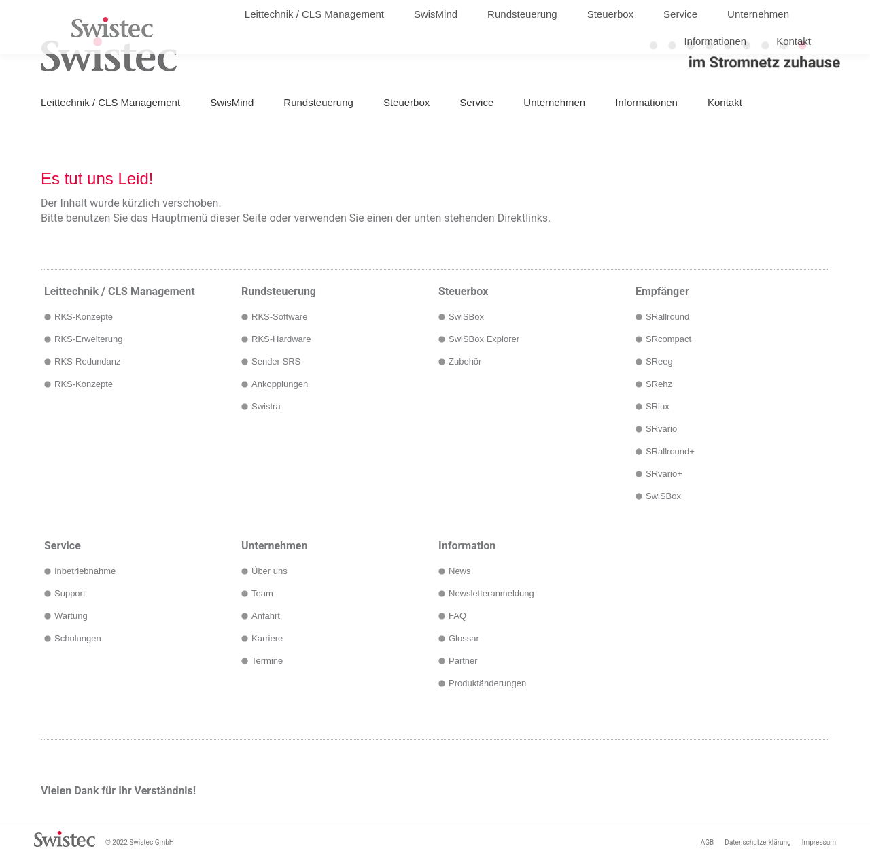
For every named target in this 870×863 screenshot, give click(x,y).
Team (262, 593)
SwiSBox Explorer (484, 339)
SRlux (657, 406)
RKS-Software (279, 316)
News (460, 571)
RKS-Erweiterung (88, 339)
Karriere (267, 638)
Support (70, 593)
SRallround (667, 316)
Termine (267, 661)
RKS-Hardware (281, 339)
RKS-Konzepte (83, 316)
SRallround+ (670, 451)
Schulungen (77, 638)
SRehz (659, 384)
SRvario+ (664, 474)
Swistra (266, 406)
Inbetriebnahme (85, 571)
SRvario (661, 429)
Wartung (71, 616)
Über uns (269, 571)
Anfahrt (265, 616)
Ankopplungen (279, 384)
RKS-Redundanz (87, 361)
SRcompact (668, 339)
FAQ (457, 616)
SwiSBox (466, 316)
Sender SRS (275, 361)
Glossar (464, 638)
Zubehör (465, 361)
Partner (463, 661)
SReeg (659, 361)
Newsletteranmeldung (491, 593)
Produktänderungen (487, 683)
